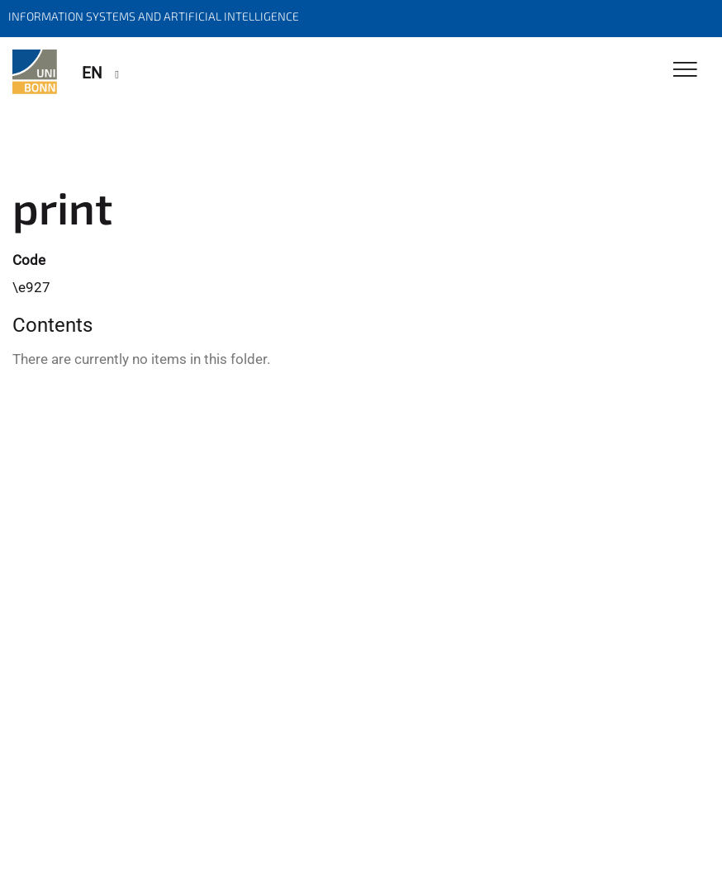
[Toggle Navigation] (685, 70)
